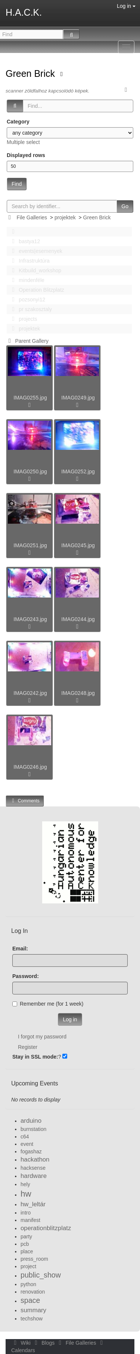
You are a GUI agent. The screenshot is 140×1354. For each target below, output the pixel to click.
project (28, 1266)
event (27, 1144)
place (27, 1251)
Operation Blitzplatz (36, 290)
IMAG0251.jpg (30, 545)
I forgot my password (42, 1037)
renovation (33, 1292)
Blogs (44, 1343)
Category (18, 122)
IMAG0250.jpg (30, 471)
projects (22, 319)
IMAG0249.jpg (78, 398)
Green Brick (31, 73)
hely (25, 1184)
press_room (34, 1259)
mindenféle (26, 280)
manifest (30, 1220)
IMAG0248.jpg (78, 693)
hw (26, 1193)
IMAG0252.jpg (78, 471)
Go (124, 206)
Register (27, 1047)
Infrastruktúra (29, 261)
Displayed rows (26, 155)
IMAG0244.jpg (78, 619)
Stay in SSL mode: (35, 1057)
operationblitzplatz (46, 1228)
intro (26, 1213)
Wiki (21, 1343)
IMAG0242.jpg (30, 693)
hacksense (33, 1168)
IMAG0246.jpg (30, 767)
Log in (126, 6)
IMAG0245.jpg (78, 545)
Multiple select (23, 142)
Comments (25, 800)
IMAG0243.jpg (30, 619)
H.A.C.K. (24, 12)
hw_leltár (33, 1204)
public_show (41, 1275)
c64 (25, 1137)
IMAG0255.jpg (30, 398)
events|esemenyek (35, 251)
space (30, 1300)
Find (17, 184)
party (26, 1236)
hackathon (35, 1159)
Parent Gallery (27, 341)
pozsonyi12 (26, 300)
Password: (25, 976)
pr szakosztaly (30, 309)
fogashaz (31, 1151)
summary (33, 1310)
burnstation (33, 1129)
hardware (34, 1175)
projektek (65, 217)
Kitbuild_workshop (34, 270)
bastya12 (24, 241)
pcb (25, 1244)
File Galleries (31, 217)
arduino (31, 1120)
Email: (20, 949)
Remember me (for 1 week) (47, 1004)
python (28, 1284)
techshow (32, 1319)
